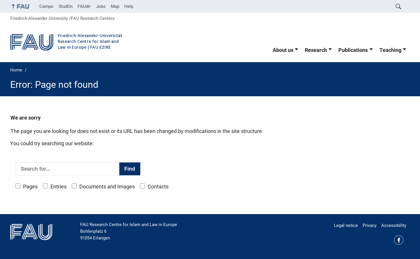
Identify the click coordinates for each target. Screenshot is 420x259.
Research (316, 50)
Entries (58, 187)
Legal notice (346, 225)
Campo (46, 6)
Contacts (158, 187)
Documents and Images (107, 187)
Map (115, 6)
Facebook (398, 240)
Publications (353, 50)
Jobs (101, 6)
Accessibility (393, 225)
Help (128, 6)
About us (283, 50)
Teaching (390, 50)
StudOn (66, 6)
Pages (30, 187)
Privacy (370, 225)
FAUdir (84, 6)
